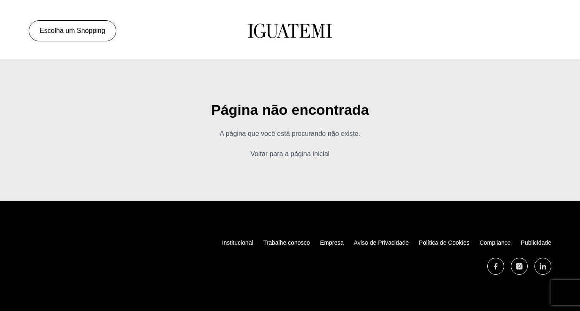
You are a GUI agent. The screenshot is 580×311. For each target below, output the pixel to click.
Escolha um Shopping (75, 31)
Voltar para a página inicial (290, 153)
